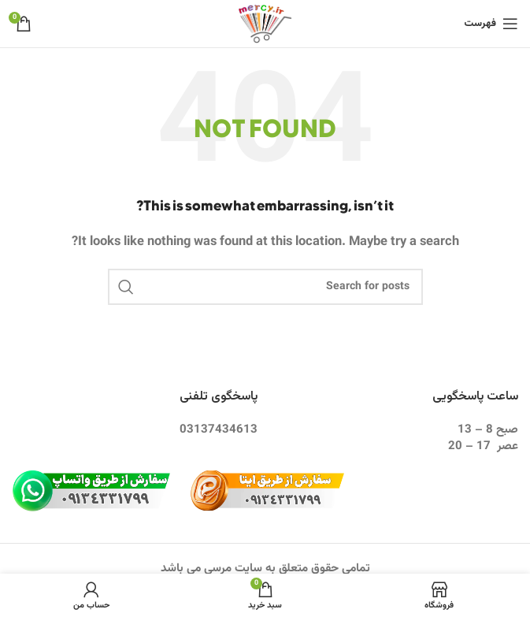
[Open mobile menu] (491, 23)
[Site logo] (265, 24)
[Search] (265, 287)
